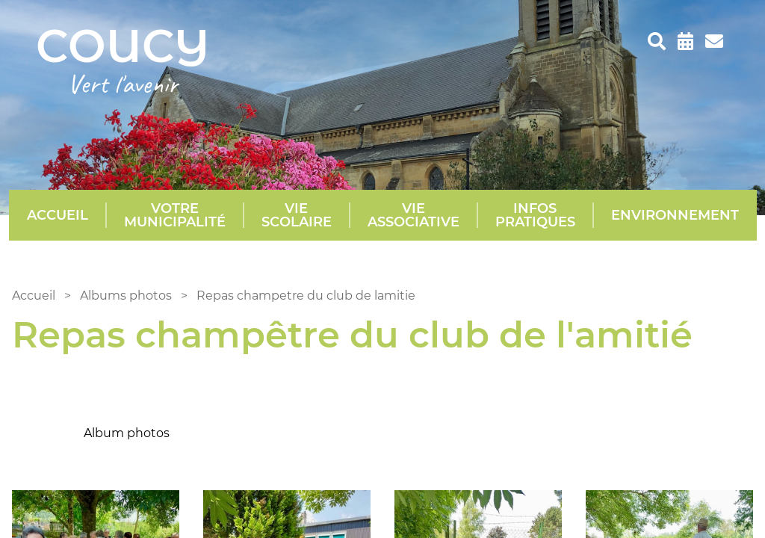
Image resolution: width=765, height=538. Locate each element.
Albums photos (126, 295)
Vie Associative (413, 215)
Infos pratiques (535, 215)
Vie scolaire (296, 215)
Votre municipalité (175, 215)
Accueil (57, 215)
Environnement (675, 215)
